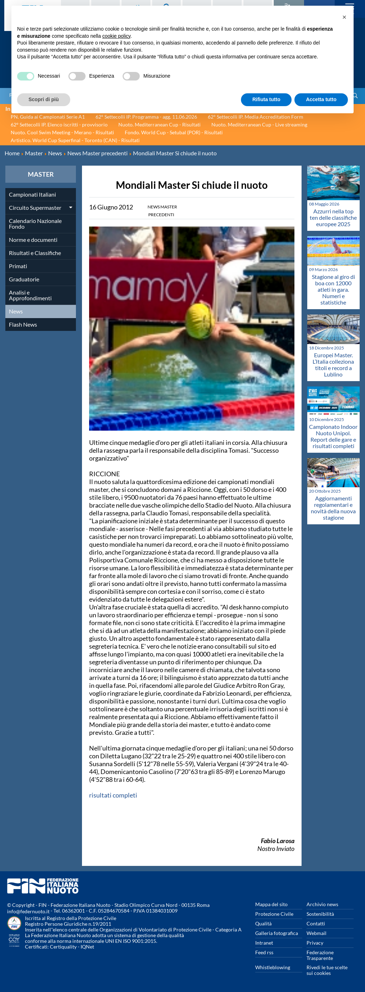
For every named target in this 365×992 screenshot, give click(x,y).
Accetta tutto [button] (321, 99)
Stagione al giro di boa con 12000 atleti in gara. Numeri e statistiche (333, 289)
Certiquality (63, 947)
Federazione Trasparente (320, 955)
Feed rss (264, 952)
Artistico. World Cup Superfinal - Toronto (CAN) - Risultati (75, 140)
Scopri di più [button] (44, 99)
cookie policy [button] (116, 36)
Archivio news (322, 904)
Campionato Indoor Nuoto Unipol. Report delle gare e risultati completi (333, 436)
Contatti (316, 923)
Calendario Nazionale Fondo (35, 223)
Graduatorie (24, 279)
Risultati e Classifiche (35, 252)
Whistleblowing (272, 967)
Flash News (23, 324)
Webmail (317, 933)
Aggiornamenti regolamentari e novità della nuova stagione (333, 508)
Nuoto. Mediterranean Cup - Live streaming (259, 124)
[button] (344, 17)
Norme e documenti (33, 239)
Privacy (315, 943)
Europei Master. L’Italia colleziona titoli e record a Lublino (333, 365)
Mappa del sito (271, 904)
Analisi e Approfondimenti (30, 295)
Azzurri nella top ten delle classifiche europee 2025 (333, 217)
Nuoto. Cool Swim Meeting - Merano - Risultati (62, 132)
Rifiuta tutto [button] (266, 99)
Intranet (264, 943)
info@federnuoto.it (28, 911)
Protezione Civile (274, 914)
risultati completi (113, 795)
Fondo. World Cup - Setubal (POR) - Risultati (174, 132)
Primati (18, 266)
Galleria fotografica (276, 933)
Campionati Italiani (32, 194)
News (16, 311)
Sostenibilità (320, 914)
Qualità (263, 923)
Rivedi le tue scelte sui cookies (327, 970)
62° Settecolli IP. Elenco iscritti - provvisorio (59, 124)
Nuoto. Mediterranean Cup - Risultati (159, 124)
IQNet (87, 947)
